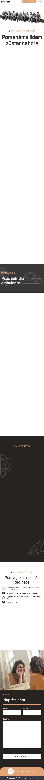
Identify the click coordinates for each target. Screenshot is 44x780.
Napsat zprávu (29, 1)
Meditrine (12, 778)
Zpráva (6, 719)
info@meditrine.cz (29, 771)
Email (25, 708)
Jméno (5, 708)
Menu (40, 1)
